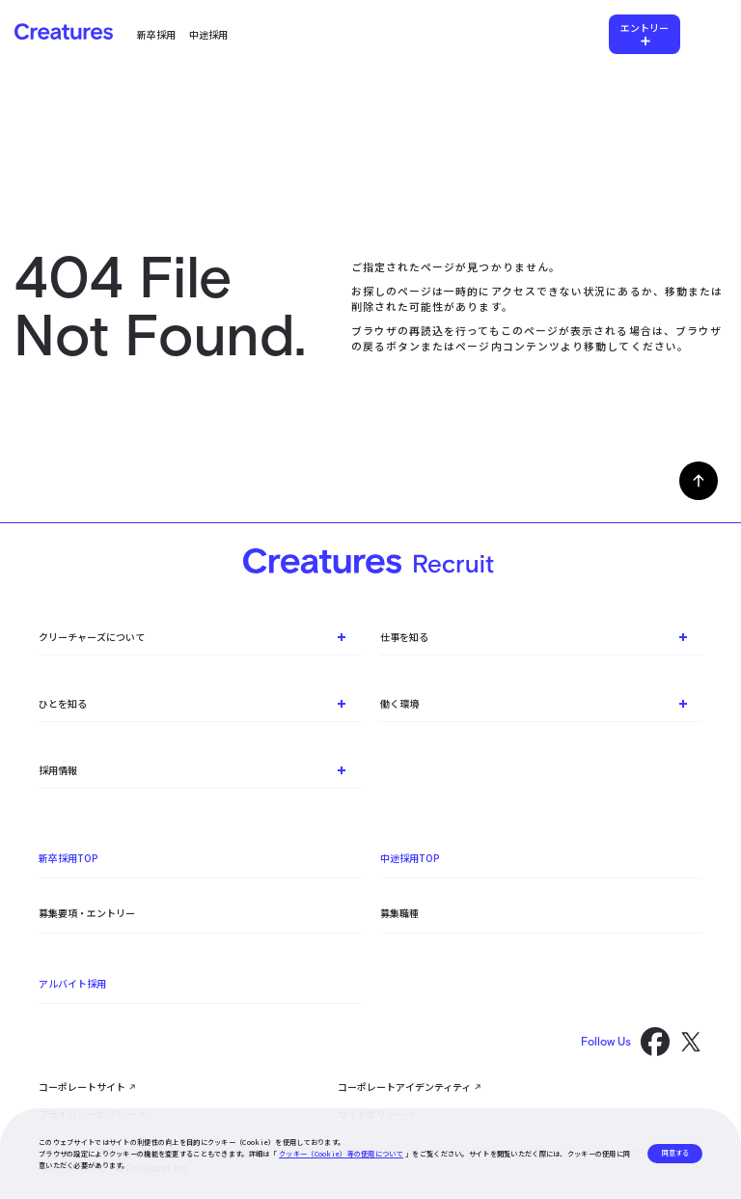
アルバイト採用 (72, 983)
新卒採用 (156, 34)
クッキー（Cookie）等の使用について (341, 1153)
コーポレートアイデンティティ (404, 1086)
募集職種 (399, 913)
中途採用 (208, 34)
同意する (675, 1152)
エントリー (644, 27)
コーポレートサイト (82, 1086)
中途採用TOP (410, 857)
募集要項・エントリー (87, 913)
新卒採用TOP (68, 857)
